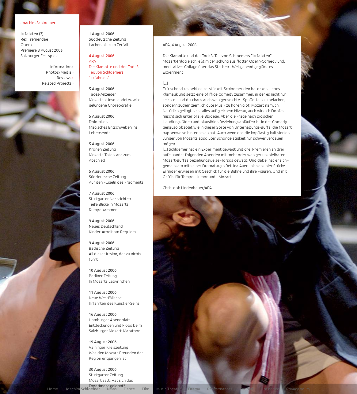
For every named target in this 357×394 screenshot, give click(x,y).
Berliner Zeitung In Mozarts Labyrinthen (109, 275)
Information (62, 66)
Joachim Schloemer (38, 22)
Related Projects (58, 83)
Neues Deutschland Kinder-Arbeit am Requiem (112, 226)
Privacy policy (298, 389)
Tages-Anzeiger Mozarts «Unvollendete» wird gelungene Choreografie (115, 97)
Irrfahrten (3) (32, 33)
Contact (246, 389)
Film (145, 389)
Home (52, 389)
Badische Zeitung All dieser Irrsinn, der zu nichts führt (115, 251)
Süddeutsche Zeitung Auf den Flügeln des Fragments (116, 176)
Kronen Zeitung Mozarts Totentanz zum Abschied (110, 152)
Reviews (65, 77)
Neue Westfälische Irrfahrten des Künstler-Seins (114, 297)
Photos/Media (60, 72)
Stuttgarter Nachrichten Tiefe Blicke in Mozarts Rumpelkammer (110, 201)
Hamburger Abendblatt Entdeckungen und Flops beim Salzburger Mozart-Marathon (115, 322)
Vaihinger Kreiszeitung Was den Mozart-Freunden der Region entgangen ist (116, 350)
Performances (219, 389)
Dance (129, 389)
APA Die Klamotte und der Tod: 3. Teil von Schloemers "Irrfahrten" (114, 66)
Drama (194, 389)
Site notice (269, 389)
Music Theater (168, 389)
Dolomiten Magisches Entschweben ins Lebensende (113, 124)
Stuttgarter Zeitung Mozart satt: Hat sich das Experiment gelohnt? (111, 377)
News (112, 389)
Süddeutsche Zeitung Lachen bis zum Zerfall (108, 39)
